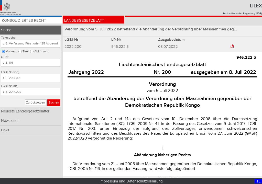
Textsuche (8, 38)
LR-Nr (4, 57)
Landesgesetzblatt (85, 21)
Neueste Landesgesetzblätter (25, 111)
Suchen (54, 103)
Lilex (256, 6)
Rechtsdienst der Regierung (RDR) (242, 13)
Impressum (109, 181)
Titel (26, 51)
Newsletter (10, 121)
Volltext (11, 51)
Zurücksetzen (35, 103)
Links (5, 130)
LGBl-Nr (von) (10, 72)
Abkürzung (41, 51)
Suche (6, 30)
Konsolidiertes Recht (25, 21)
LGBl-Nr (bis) (9, 86)
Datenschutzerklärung (144, 181)
